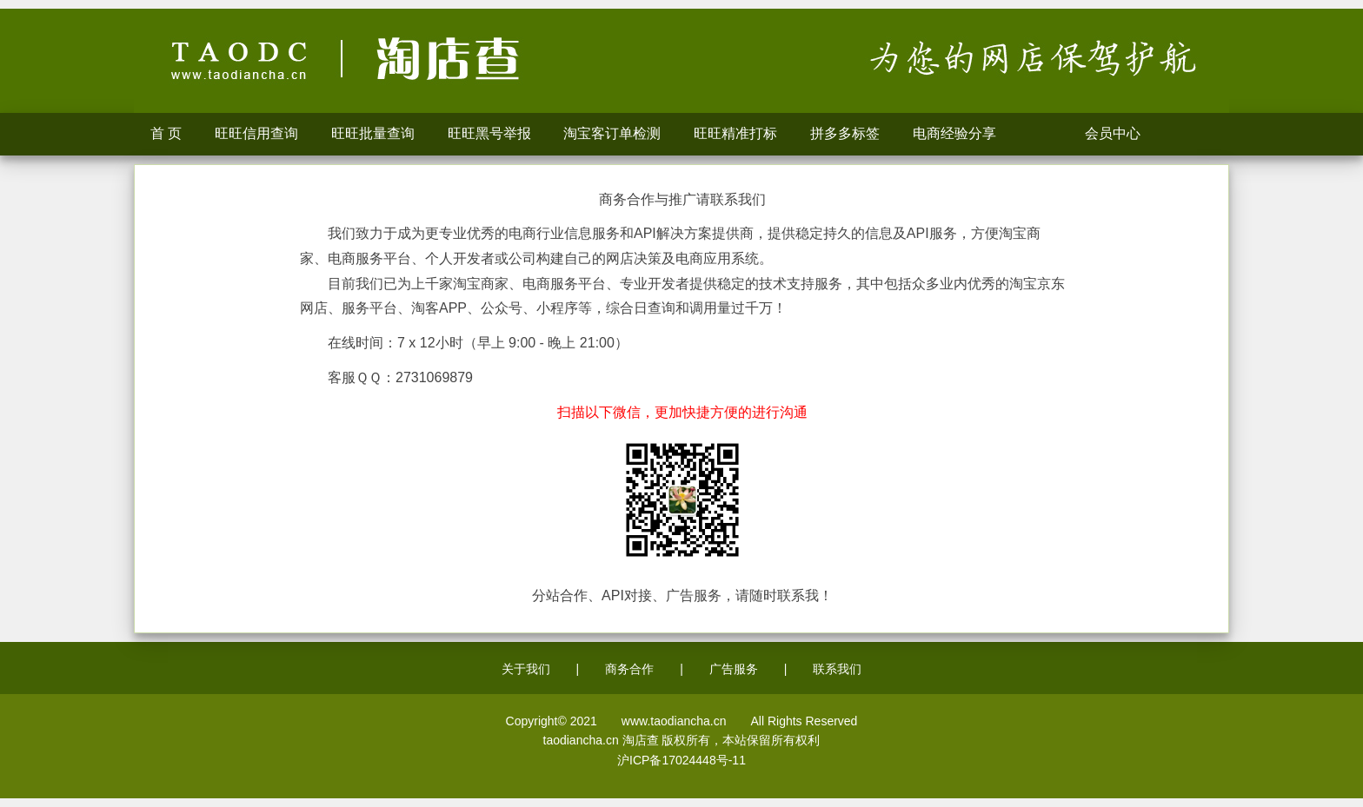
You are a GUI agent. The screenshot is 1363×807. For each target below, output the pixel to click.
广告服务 (733, 669)
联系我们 (837, 669)
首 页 (166, 133)
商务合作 (629, 669)
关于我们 (526, 669)
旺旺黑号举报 (489, 133)
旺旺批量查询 (372, 133)
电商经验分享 (954, 133)
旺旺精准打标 (735, 133)
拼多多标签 (845, 133)
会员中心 (1117, 133)
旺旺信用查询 (256, 133)
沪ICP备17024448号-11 (681, 760)
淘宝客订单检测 (612, 133)
